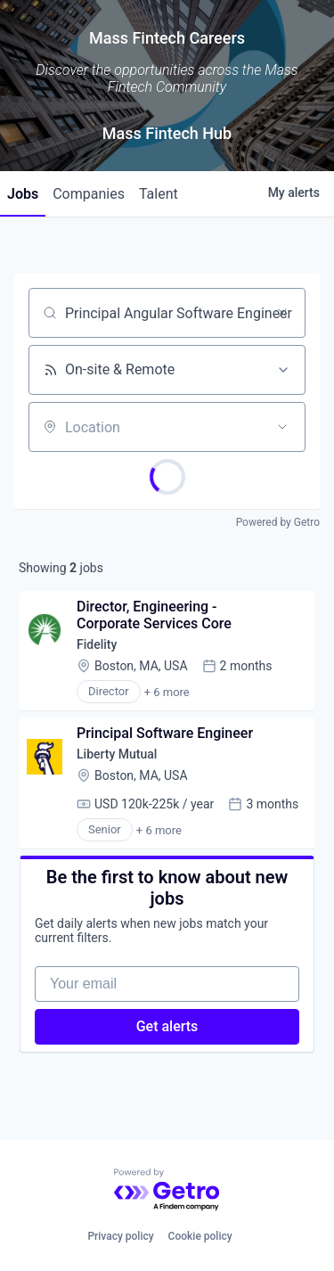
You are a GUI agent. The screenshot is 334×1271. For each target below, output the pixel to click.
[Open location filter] (282, 427)
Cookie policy (200, 1236)
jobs (22, 193)
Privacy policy (120, 1236)
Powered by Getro (278, 522)
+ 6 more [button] (167, 692)
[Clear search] (282, 312)
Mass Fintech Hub (167, 133)
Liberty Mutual (117, 754)
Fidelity (97, 644)
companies (89, 193)
